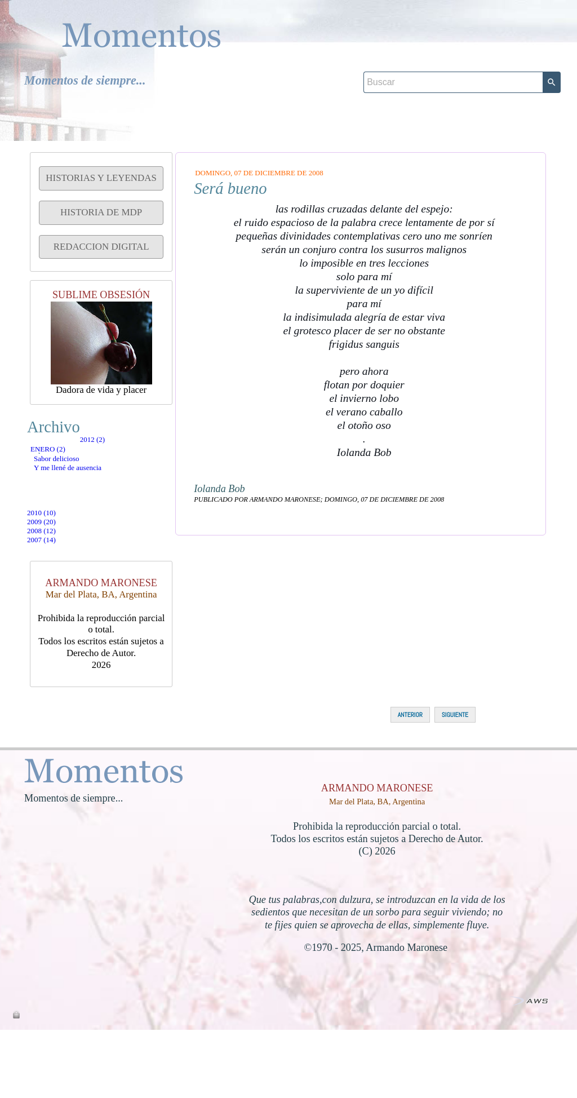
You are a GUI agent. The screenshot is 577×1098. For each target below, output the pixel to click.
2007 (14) (64, 601)
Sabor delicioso (82, 490)
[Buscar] (453, 51)
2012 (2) (62, 447)
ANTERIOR (410, 783)
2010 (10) (64, 534)
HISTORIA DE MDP (101, 212)
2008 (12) (64, 579)
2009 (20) (64, 556)
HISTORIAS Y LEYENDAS (101, 177)
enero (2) (68, 468)
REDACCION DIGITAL (101, 246)
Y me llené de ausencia (96, 511)
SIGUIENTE (455, 783)
